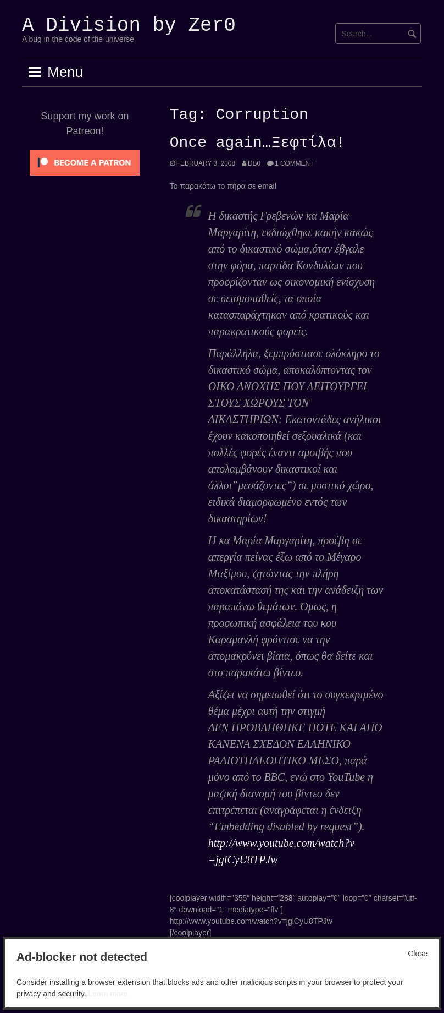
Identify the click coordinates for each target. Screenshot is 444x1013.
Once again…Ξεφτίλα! (257, 143)
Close (418, 953)
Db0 (254, 163)
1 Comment (294, 163)
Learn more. (108, 993)
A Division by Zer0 (129, 25)
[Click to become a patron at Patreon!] (85, 161)
